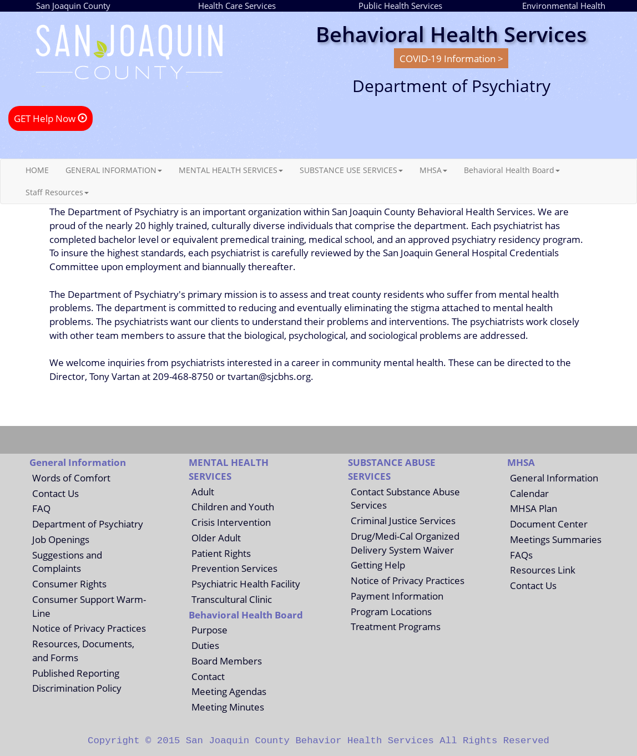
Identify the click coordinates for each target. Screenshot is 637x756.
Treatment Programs (396, 626)
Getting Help (378, 564)
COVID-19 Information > (451, 58)
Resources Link (542, 569)
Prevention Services (234, 568)
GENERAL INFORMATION (113, 170)
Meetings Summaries (555, 539)
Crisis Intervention (231, 522)
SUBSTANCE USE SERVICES (351, 170)
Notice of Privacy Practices (89, 628)
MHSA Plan (533, 508)
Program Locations (391, 611)
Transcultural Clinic (231, 599)
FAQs (521, 554)
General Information (554, 477)
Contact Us (55, 493)
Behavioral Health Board (512, 170)
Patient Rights (221, 553)
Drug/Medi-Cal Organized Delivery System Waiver (405, 542)
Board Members (226, 660)
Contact (208, 676)
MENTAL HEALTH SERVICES (231, 170)
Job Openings (60, 539)
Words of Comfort (71, 477)
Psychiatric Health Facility (245, 583)
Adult (202, 491)
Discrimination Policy (77, 687)
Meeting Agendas (228, 691)
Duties (205, 645)
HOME (37, 170)
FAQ (41, 508)
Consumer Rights (69, 583)
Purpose (209, 629)
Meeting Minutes (227, 706)
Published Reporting (75, 672)
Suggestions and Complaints (67, 561)
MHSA (433, 170)
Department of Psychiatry (87, 523)
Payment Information (397, 595)
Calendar (529, 493)
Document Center (549, 523)
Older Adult (216, 537)
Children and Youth (232, 506)
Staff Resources (57, 192)
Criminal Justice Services (403, 520)
